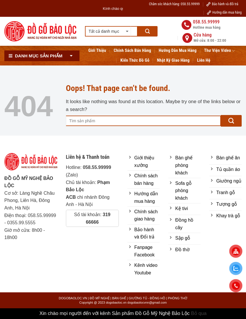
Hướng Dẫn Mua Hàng (178, 50)
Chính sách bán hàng (132, 50)
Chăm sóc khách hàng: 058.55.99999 (174, 4)
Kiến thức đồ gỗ (134, 60)
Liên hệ (203, 60)
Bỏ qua (199, 313)
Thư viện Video (219, 51)
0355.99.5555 (21, 222)
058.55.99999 (42, 215)
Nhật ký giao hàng (173, 60)
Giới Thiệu (97, 50)
